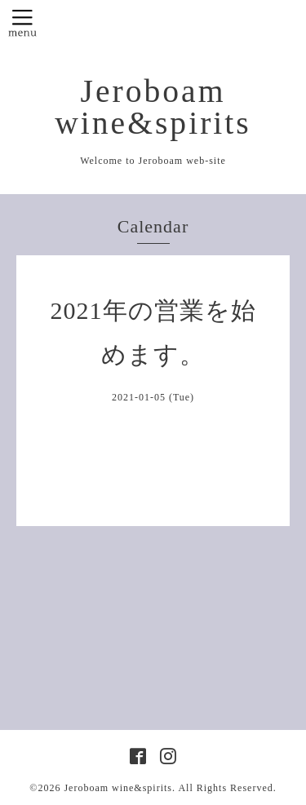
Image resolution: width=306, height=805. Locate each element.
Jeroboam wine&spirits (153, 107)
